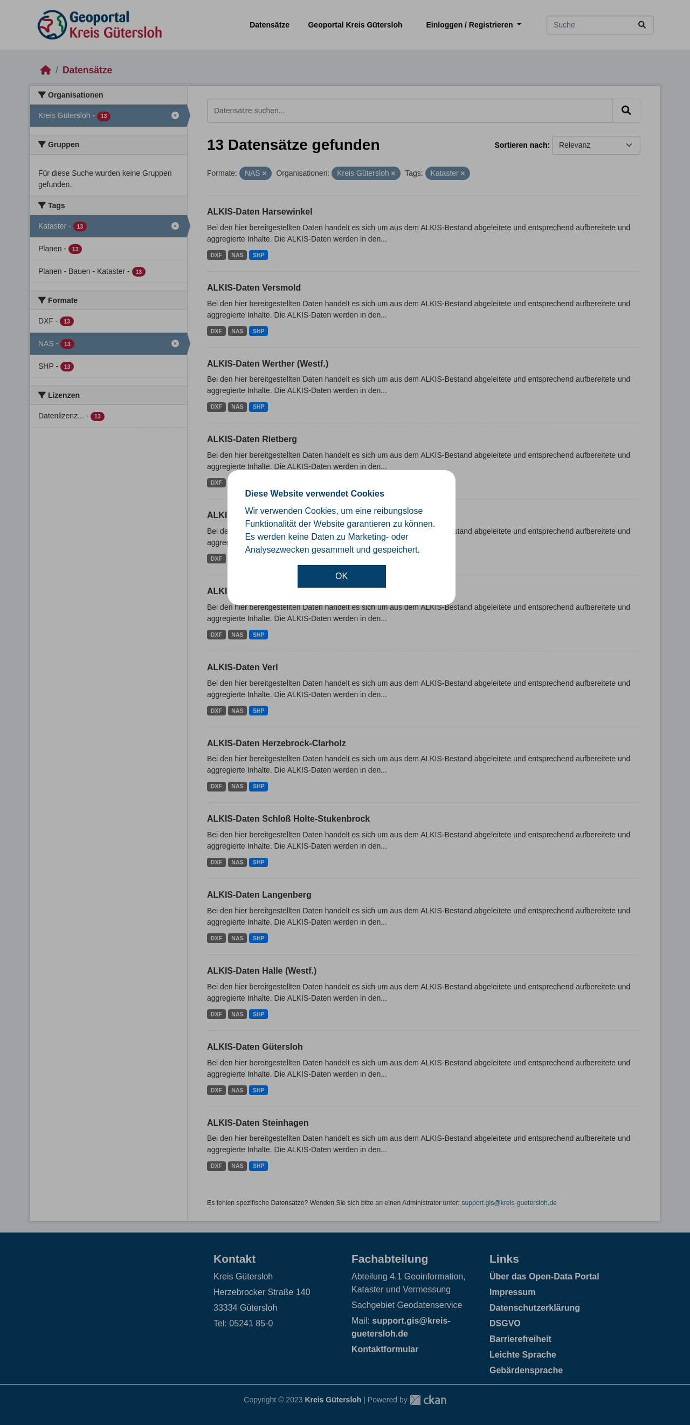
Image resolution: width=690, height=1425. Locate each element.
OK (341, 576)
